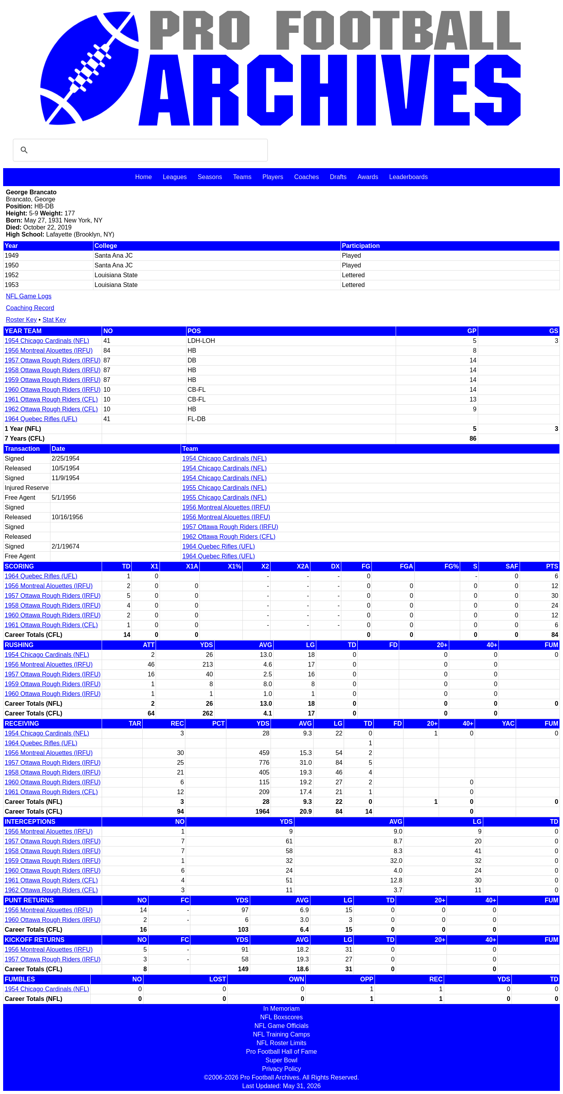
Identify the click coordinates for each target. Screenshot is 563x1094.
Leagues (174, 177)
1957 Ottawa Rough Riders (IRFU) (52, 360)
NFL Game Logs (29, 296)
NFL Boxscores (281, 1017)
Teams (242, 177)
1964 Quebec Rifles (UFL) (41, 419)
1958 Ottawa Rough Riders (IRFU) (52, 370)
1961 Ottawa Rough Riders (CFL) (51, 399)
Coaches (306, 177)
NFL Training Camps (281, 1034)
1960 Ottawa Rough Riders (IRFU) (52, 389)
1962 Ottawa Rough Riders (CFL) (51, 409)
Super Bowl (281, 1060)
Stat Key (54, 319)
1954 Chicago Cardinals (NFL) (47, 340)
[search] (139, 150)
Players (272, 177)
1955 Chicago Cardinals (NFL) (224, 487)
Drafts (338, 177)
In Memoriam (281, 1008)
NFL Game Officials (282, 1025)
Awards (367, 177)
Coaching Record (30, 308)
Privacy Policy (281, 1068)
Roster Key (21, 319)
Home (143, 177)
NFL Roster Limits (281, 1043)
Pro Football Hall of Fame (281, 1051)
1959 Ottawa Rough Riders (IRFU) (52, 380)
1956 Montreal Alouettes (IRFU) (49, 350)
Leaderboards (408, 177)
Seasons (210, 177)
